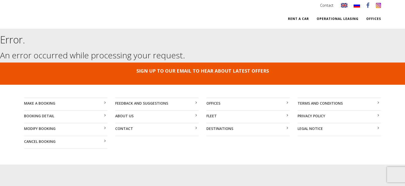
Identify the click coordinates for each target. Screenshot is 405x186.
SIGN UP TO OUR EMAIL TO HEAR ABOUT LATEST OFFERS (202, 71)
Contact (326, 5)
